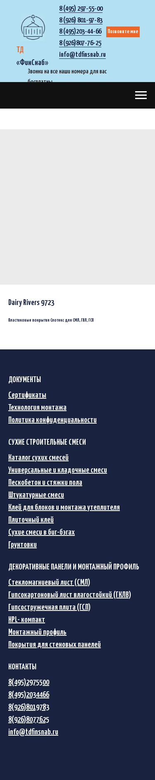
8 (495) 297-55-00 (81, 8)
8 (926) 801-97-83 (81, 20)
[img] (33, 27)
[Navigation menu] (141, 95)
